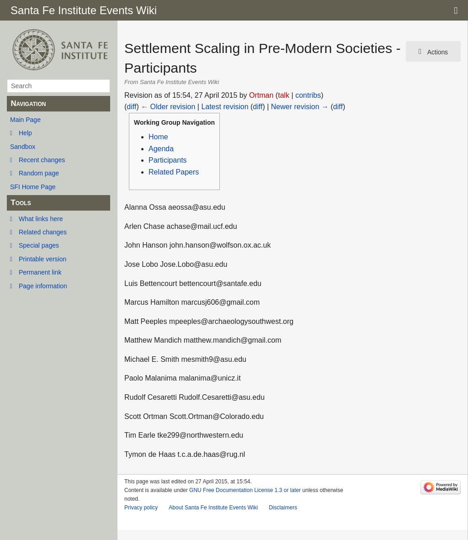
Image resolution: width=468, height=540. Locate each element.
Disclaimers (283, 507)
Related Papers (174, 172)
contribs (308, 95)
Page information (43, 286)
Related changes (43, 232)
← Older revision (168, 107)
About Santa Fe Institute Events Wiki (213, 507)
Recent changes (42, 160)
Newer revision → (300, 107)
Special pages (39, 245)
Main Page (25, 119)
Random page (39, 173)
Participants (168, 160)
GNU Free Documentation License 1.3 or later (245, 490)
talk (283, 95)
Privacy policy (141, 507)
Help (25, 133)
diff (131, 107)
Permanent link (40, 272)
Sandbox (22, 146)
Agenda (161, 149)
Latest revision (224, 107)
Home (158, 137)
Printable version (42, 259)
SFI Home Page (33, 187)
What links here (41, 218)
